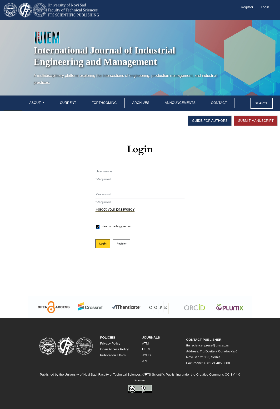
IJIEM (146, 349)
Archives (140, 103)
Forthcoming (104, 103)
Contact (219, 103)
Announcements (180, 103)
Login (265, 7)
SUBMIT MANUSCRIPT (256, 120)
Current (68, 103)
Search (262, 103)
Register (247, 7)
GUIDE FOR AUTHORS (210, 120)
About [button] (35, 103)
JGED (146, 355)
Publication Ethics (112, 355)
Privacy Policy (110, 343)
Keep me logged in (116, 226)
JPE (145, 361)
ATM (145, 343)
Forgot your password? (115, 209)
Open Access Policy (114, 349)
